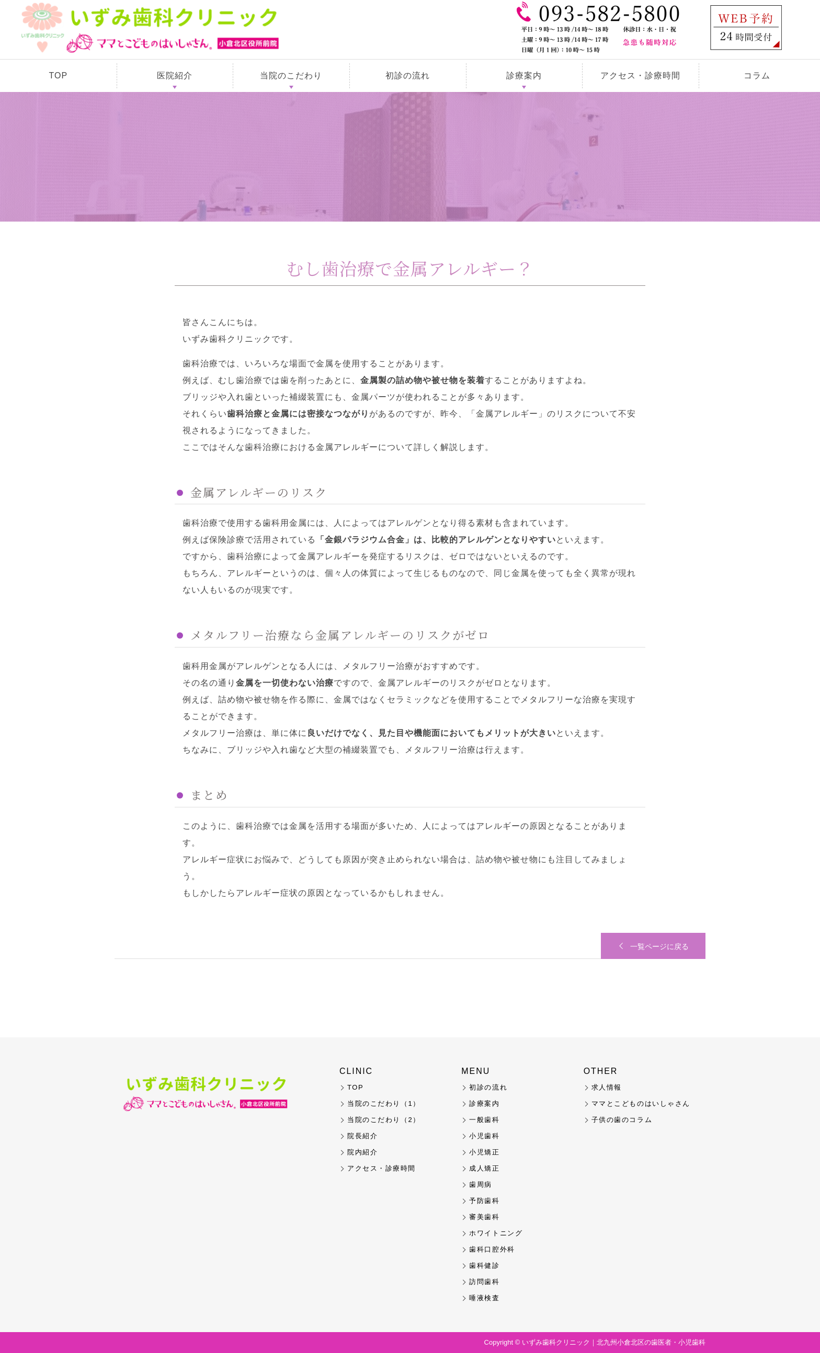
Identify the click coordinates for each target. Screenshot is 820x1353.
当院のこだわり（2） (383, 1120)
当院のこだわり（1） (383, 1103)
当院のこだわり (291, 75)
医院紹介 (174, 75)
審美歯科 (484, 1217)
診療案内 (524, 75)
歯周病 (480, 1184)
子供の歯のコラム (621, 1120)
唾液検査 (484, 1298)
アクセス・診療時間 (640, 75)
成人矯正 (484, 1168)
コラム (757, 75)
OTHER (601, 1071)
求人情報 (606, 1087)
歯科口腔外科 (492, 1249)
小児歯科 (484, 1136)
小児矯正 (484, 1152)
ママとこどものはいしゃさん (640, 1103)
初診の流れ (407, 75)
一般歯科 (484, 1120)
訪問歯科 (484, 1282)
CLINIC (356, 1071)
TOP (58, 75)
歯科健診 (484, 1265)
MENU (475, 1071)
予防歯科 (484, 1201)
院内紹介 (362, 1152)
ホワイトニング (495, 1233)
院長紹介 (362, 1136)
